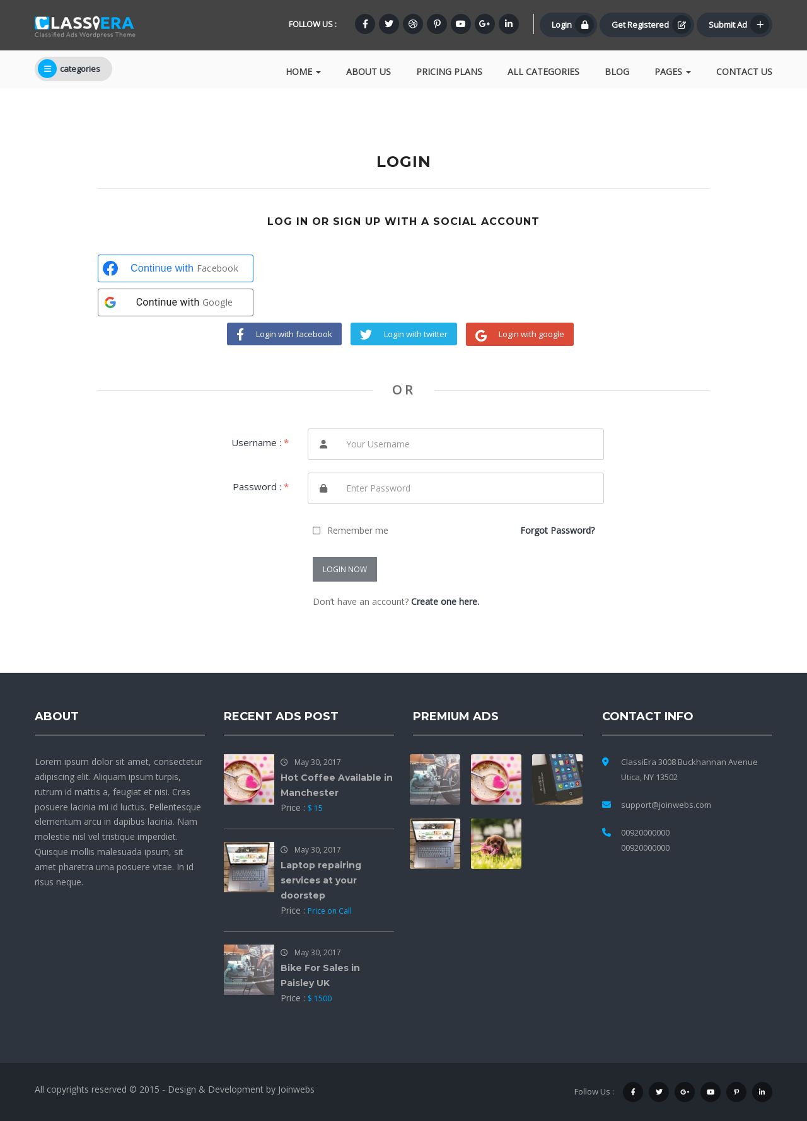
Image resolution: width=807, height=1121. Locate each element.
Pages (672, 72)
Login (573, 24)
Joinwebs (296, 1089)
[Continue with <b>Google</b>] (175, 302)
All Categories (543, 72)
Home (303, 72)
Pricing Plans (449, 72)
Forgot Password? (557, 530)
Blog (617, 72)
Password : (261, 486)
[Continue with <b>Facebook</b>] (175, 268)
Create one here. (445, 601)
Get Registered (651, 24)
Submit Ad (739, 24)
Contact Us (744, 72)
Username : (260, 442)
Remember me (357, 530)
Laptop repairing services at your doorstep (321, 880)
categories (69, 68)
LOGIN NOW (345, 569)
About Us (368, 72)
